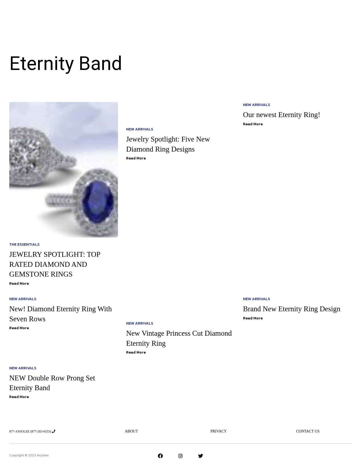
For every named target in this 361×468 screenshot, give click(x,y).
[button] (321, 14)
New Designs (227, 14)
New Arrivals (114, 14)
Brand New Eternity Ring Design (293, 308)
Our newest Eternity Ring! (283, 114)
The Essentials (192, 14)
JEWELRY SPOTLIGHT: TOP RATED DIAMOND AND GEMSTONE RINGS (56, 264)
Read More (19, 283)
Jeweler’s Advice (152, 14)
